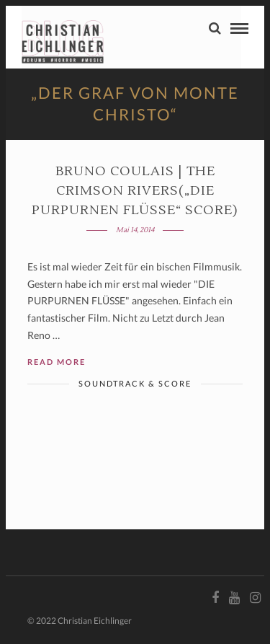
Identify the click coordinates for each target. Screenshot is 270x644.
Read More (56, 361)
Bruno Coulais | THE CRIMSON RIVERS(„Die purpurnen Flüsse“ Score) (135, 191)
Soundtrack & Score (135, 383)
